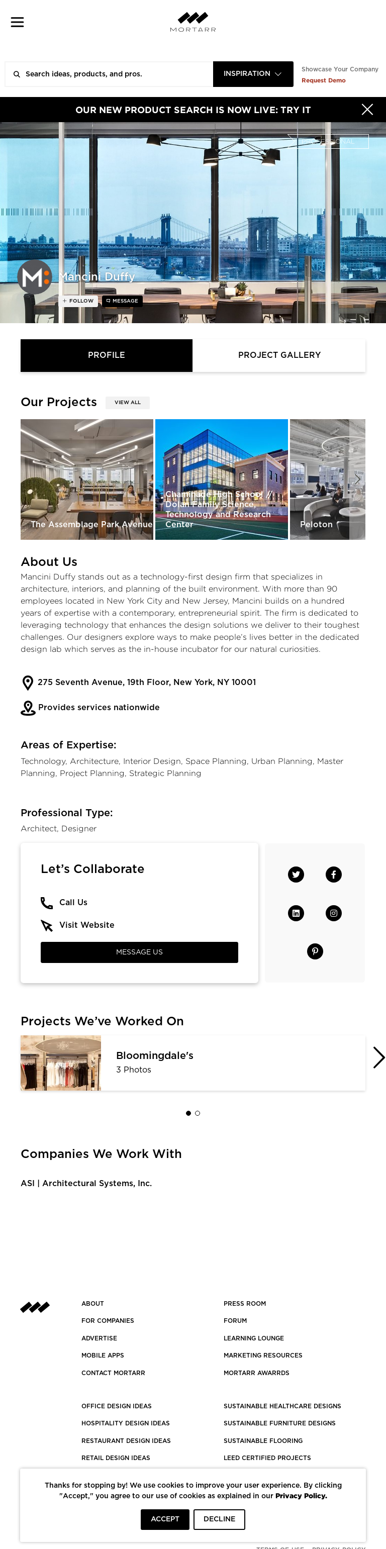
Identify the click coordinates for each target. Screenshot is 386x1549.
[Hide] (367, 109)
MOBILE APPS (102, 1355)
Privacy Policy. (301, 1495)
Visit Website (87, 925)
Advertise (99, 1338)
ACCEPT (165, 1519)
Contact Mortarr (113, 1373)
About (92, 1304)
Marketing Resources (263, 1355)
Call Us (73, 903)
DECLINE (219, 1519)
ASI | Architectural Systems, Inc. (86, 1184)
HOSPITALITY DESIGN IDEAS (125, 1423)
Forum (235, 1321)
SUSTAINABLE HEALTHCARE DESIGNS (282, 1406)
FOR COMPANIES (107, 1321)
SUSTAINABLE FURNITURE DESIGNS (280, 1423)
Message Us (139, 952)
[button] (17, 22)
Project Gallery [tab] (279, 355)
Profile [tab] (106, 355)
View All (128, 402)
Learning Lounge (254, 1338)
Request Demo (324, 80)
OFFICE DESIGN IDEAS (116, 1406)
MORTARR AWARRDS (257, 1373)
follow (80, 301)
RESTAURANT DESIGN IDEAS (126, 1441)
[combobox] (253, 74)
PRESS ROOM (245, 1304)
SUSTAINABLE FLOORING (263, 1441)
